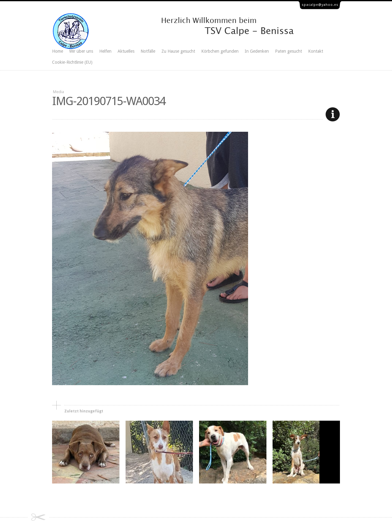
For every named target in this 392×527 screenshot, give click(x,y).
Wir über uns (81, 51)
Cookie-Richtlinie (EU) (72, 62)
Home (57, 51)
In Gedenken (257, 51)
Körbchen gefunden (220, 51)
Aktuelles (126, 51)
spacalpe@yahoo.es (320, 5)
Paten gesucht (288, 51)
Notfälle (148, 51)
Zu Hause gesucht (178, 51)
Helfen (105, 51)
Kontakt (315, 51)
